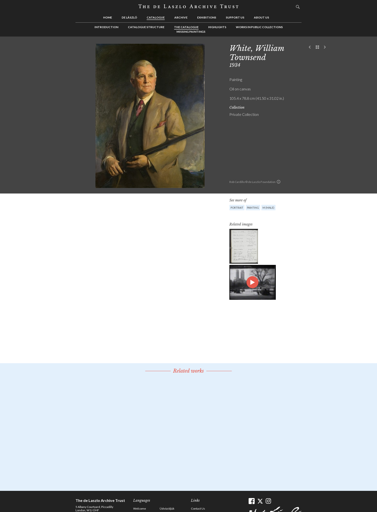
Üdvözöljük (167, 508)
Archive (181, 17)
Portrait (237, 207)
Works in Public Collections (259, 27)
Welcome (139, 508)
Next (324, 47)
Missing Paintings (190, 31)
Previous (310, 47)
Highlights (217, 27)
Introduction (106, 27)
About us (261, 17)
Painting (253, 207)
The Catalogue (186, 27)
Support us (235, 17)
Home (107, 17)
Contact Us (198, 508)
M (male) (268, 207)
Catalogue (156, 17)
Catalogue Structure (146, 27)
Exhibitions (206, 17)
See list (317, 47)
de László (129, 17)
